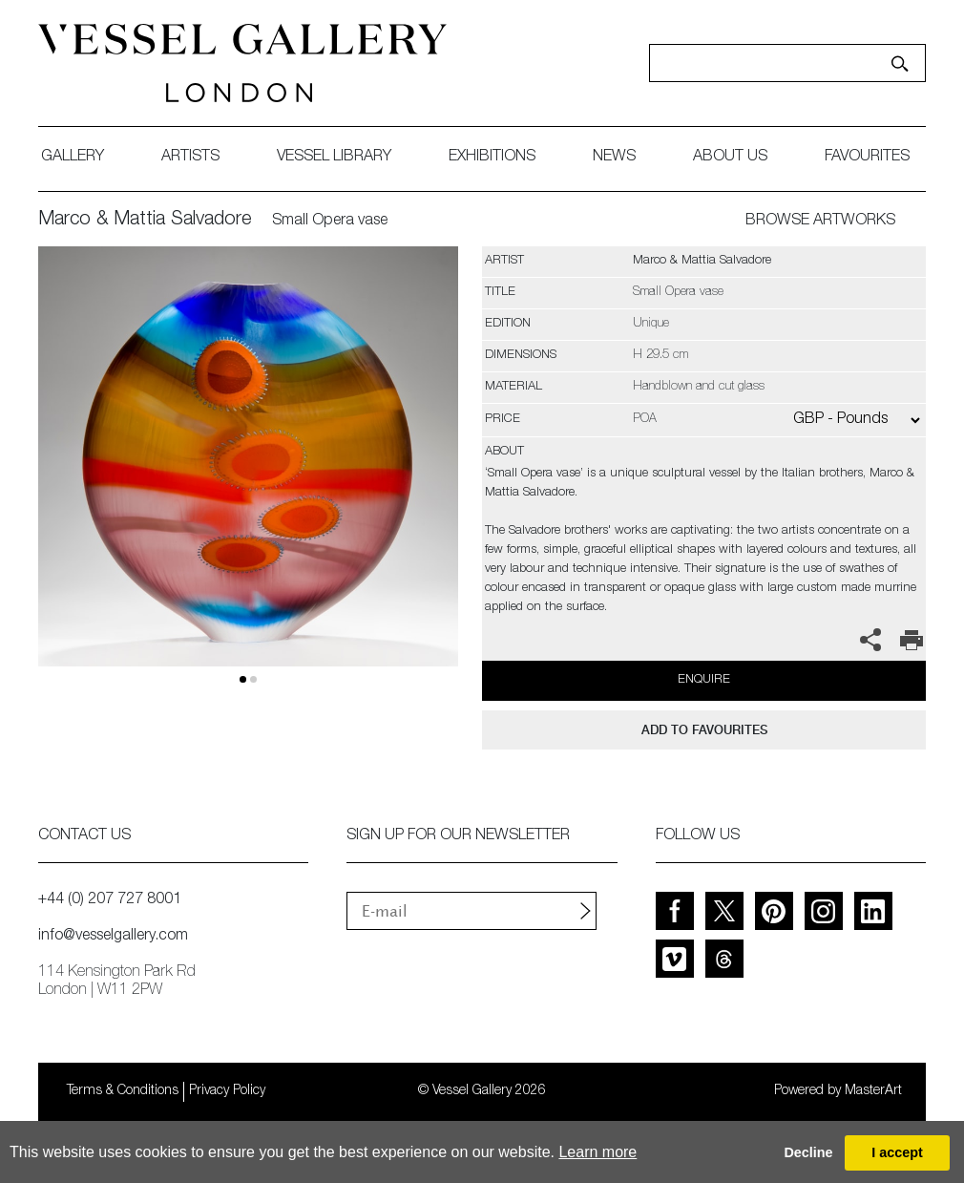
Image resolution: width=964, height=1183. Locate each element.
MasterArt (873, 1091)
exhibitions (492, 157)
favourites (867, 157)
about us (730, 157)
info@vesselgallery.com (113, 936)
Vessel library (334, 157)
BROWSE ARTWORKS (820, 221)
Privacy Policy (227, 1091)
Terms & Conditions (122, 1091)
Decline (808, 1152)
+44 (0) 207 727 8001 (109, 900)
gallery (72, 157)
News (614, 157)
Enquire (704, 680)
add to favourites (704, 730)
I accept (897, 1152)
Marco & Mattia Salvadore (145, 220)
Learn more (597, 1152)
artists (190, 157)
